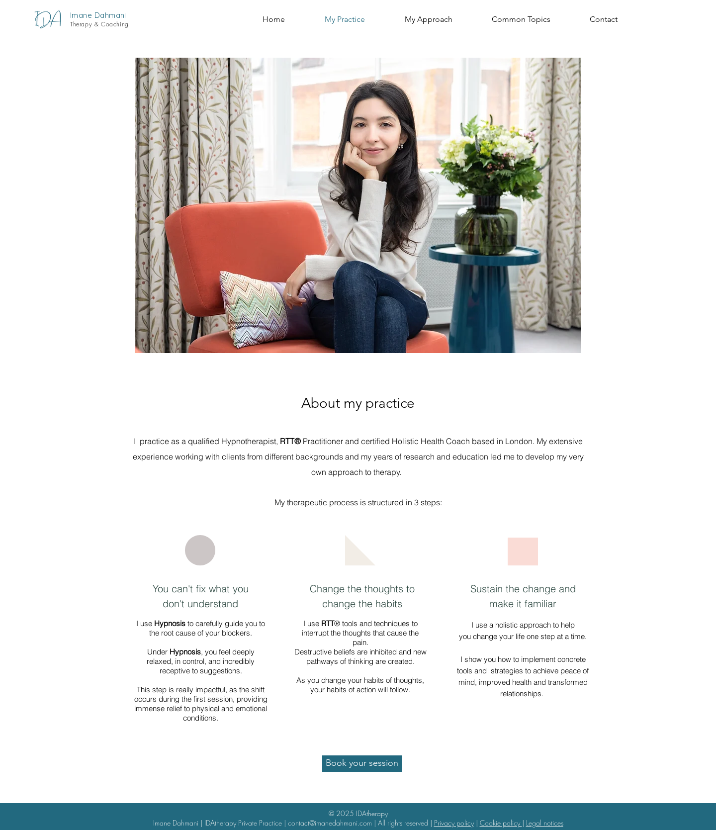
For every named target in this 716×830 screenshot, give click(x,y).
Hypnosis (169, 623)
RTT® (290, 441)
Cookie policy (501, 823)
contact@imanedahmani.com (330, 823)
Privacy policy (454, 823)
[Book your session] (362, 763)
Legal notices (544, 823)
